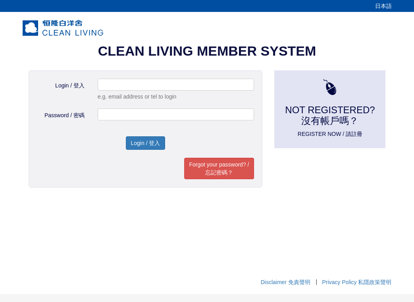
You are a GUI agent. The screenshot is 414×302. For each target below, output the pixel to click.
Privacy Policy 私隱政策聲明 (356, 282)
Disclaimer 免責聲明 (285, 282)
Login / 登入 (70, 85)
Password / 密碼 (64, 115)
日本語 (383, 6)
